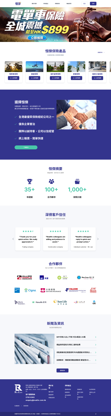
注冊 (93, 3)
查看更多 (62, 370)
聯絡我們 (69, 3)
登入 (84, 3)
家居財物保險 (80, 398)
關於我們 (51, 392)
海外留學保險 (68, 396)
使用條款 (26, 406)
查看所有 (101, 52)
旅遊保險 (67, 392)
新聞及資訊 (52, 397)
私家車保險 (92, 389)
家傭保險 (79, 389)
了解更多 (26, 147)
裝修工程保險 (80, 393)
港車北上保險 (92, 393)
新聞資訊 (57, 3)
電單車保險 (68, 389)
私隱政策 (17, 406)
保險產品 (45, 3)
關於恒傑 (34, 3)
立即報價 (13, 78)
